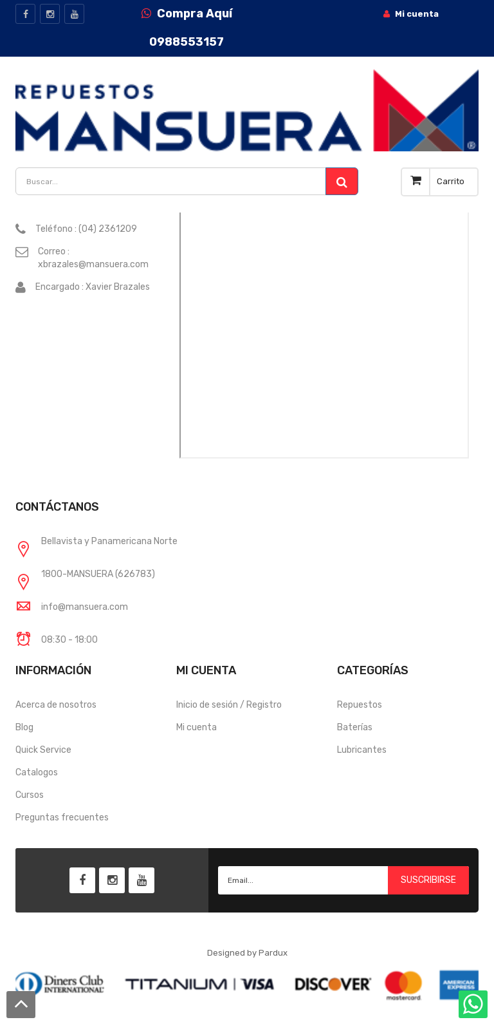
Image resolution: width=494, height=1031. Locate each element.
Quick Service (43, 749)
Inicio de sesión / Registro (229, 704)
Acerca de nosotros (55, 704)
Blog (24, 727)
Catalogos (36, 772)
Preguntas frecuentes (62, 817)
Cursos (29, 795)
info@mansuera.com (84, 606)
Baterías (354, 727)
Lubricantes (362, 749)
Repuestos (359, 704)
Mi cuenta (196, 727)
